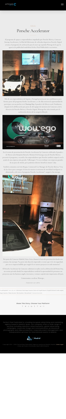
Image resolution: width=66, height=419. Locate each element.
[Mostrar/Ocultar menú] (62, 4)
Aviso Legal (59, 344)
